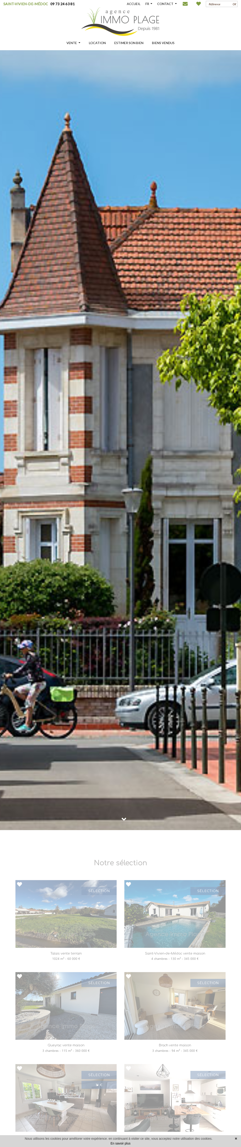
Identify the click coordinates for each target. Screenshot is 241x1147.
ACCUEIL (133, 4)
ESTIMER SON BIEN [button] (128, 43)
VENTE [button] (72, 43)
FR (147, 4)
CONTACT (165, 4)
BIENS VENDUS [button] (163, 43)
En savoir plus (120, 1143)
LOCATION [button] (97, 43)
